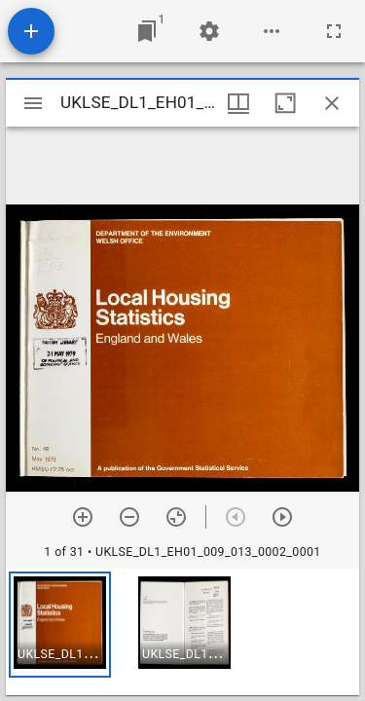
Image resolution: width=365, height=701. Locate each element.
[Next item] (282, 517)
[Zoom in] (82, 517)
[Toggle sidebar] (33, 103)
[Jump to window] (147, 31)
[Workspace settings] (209, 31)
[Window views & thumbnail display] (238, 103)
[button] (60, 624)
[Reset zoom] (176, 517)
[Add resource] (31, 31)
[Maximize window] (285, 103)
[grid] (182, 632)
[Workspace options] (271, 31)
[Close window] (332, 103)
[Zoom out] (129, 517)
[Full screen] (333, 31)
